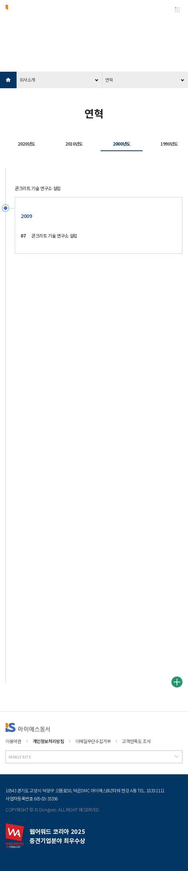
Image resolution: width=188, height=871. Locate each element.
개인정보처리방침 (48, 741)
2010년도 (74, 143)
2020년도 (26, 143)
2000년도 (121, 143)
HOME (8, 80)
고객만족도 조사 (136, 741)
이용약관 (13, 741)
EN (164, 9)
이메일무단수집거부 (93, 741)
